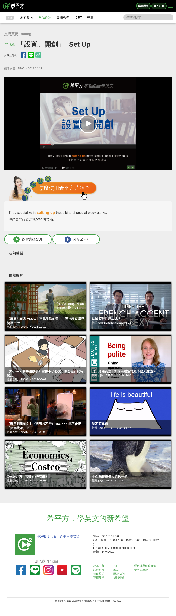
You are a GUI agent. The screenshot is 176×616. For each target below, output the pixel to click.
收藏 (12, 44)
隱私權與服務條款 (145, 565)
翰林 (90, 17)
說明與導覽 (141, 569)
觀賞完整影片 (27, 239)
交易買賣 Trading (17, 34)
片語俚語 (45, 17)
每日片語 (98, 573)
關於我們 (119, 573)
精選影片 (26, 17)
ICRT (78, 17)
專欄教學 (63, 17)
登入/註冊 (159, 5)
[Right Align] (170, 6)
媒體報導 (119, 577)
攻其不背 (98, 565)
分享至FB (76, 239)
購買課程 (143, 5)
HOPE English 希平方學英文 (58, 536)
